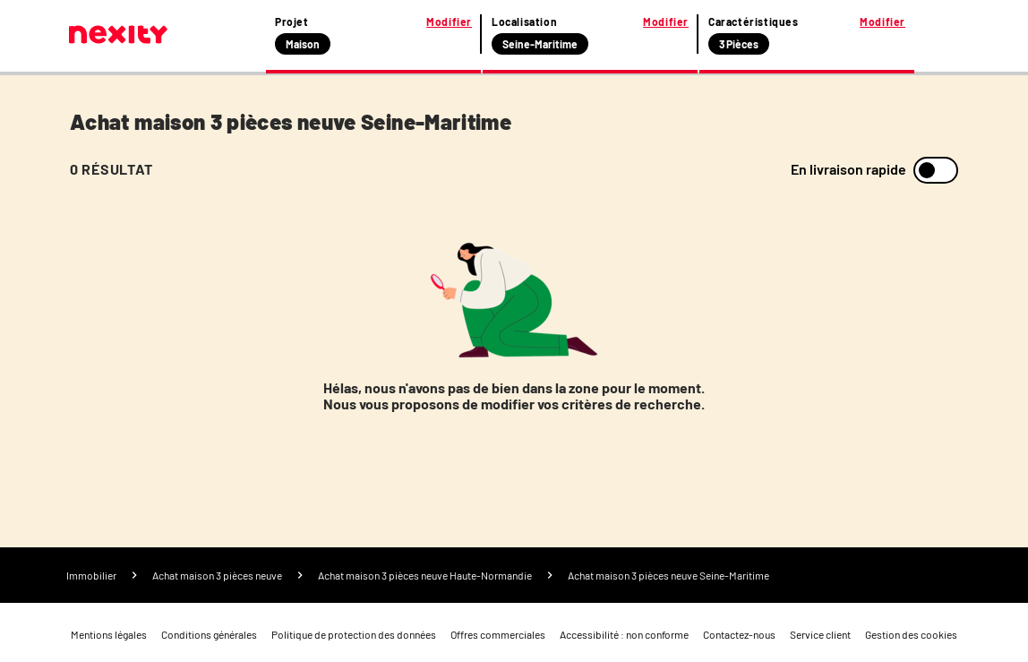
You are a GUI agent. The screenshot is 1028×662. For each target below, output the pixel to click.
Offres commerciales (497, 634)
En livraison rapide (848, 169)
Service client (820, 634)
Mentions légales (109, 634)
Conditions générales (209, 634)
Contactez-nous (739, 634)
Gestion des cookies (911, 634)
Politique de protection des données (353, 634)
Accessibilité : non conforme (624, 634)
